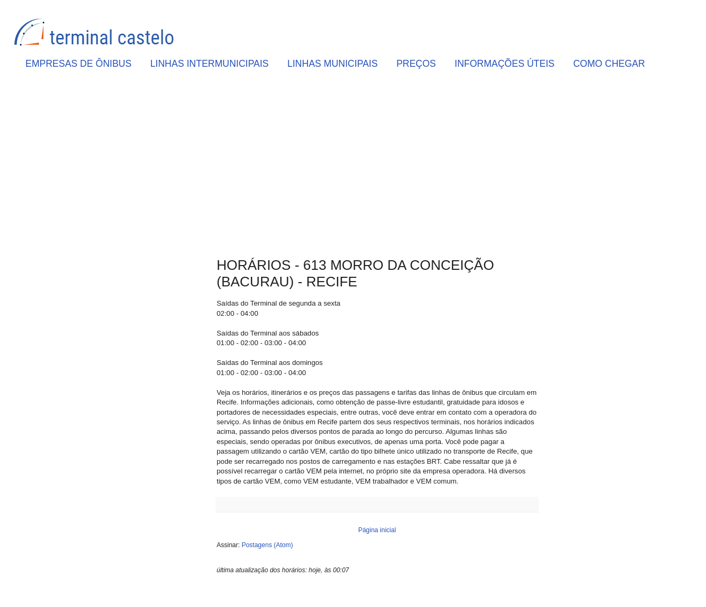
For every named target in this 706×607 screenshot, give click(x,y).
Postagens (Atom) (267, 545)
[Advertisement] (377, 166)
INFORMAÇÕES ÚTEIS (505, 63)
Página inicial (377, 530)
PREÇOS (416, 63)
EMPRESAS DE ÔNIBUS (79, 63)
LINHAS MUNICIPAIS (332, 63)
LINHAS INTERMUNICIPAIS (209, 63)
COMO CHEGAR (609, 63)
